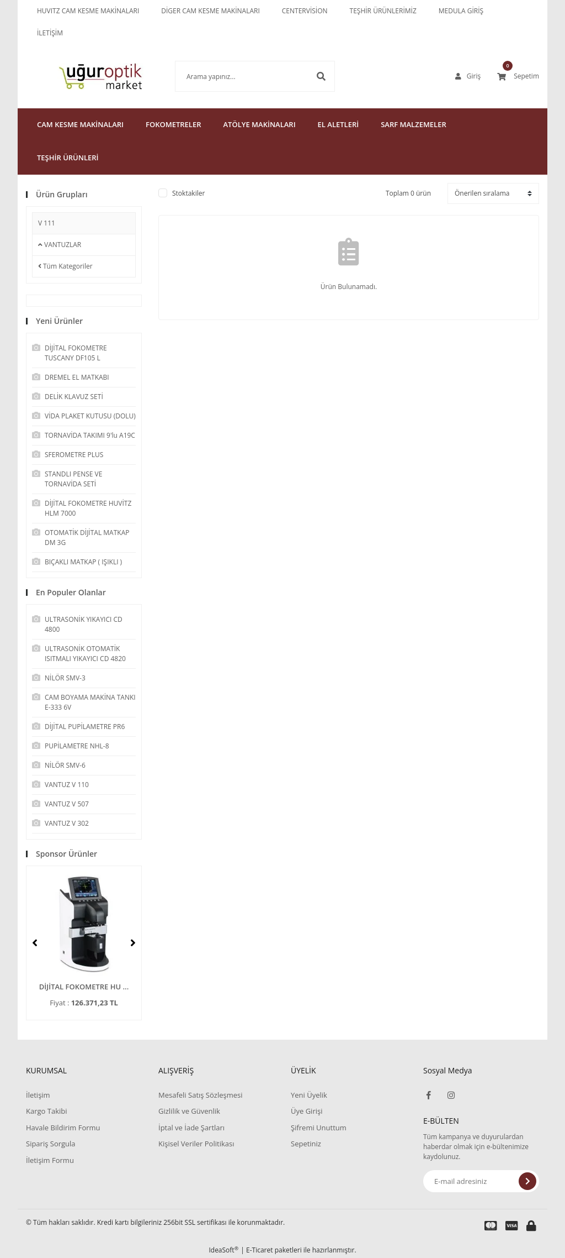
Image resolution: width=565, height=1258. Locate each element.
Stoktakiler (188, 193)
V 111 (46, 223)
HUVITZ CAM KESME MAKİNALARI (88, 10)
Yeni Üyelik (309, 1095)
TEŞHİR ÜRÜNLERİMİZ (383, 10)
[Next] (133, 942)
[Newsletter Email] (481, 1181)
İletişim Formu (50, 1160)
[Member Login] (468, 76)
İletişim (38, 1095)
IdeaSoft (223, 1250)
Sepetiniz (306, 1144)
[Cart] (518, 76)
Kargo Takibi (46, 1111)
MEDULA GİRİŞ (461, 10)
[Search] (238, 76)
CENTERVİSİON (305, 10)
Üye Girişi (306, 1111)
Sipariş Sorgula (51, 1144)
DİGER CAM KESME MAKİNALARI (210, 10)
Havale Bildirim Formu (63, 1128)
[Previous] (35, 942)
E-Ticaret (259, 1250)
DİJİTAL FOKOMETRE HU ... (84, 987)
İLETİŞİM (50, 33)
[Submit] (527, 1181)
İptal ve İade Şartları (191, 1128)
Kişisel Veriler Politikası (196, 1144)
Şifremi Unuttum (319, 1128)
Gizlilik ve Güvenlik (189, 1111)
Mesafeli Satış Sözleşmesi (200, 1095)
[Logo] (84, 76)
